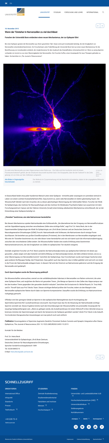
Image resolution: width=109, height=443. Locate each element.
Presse (7, 406)
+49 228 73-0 (11, 419)
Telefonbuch (11, 410)
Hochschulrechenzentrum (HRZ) (84, 400)
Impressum (70, 439)
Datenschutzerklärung (83, 439)
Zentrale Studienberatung (47, 394)
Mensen (42, 406)
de (6, 3)
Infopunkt (9, 398)
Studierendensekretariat (47, 398)
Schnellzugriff (19, 382)
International (92, 12)
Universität (45, 12)
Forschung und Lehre (73, 12)
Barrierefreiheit (98, 439)
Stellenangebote (77, 408)
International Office (12, 394)
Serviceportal (98, 419)
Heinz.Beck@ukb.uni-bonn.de (21, 352)
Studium (57, 12)
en (11, 3)
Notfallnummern (77, 412)
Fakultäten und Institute (47, 402)
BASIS (86, 419)
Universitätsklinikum (80, 404)
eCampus (76, 419)
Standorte (9, 402)
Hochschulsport (45, 410)
